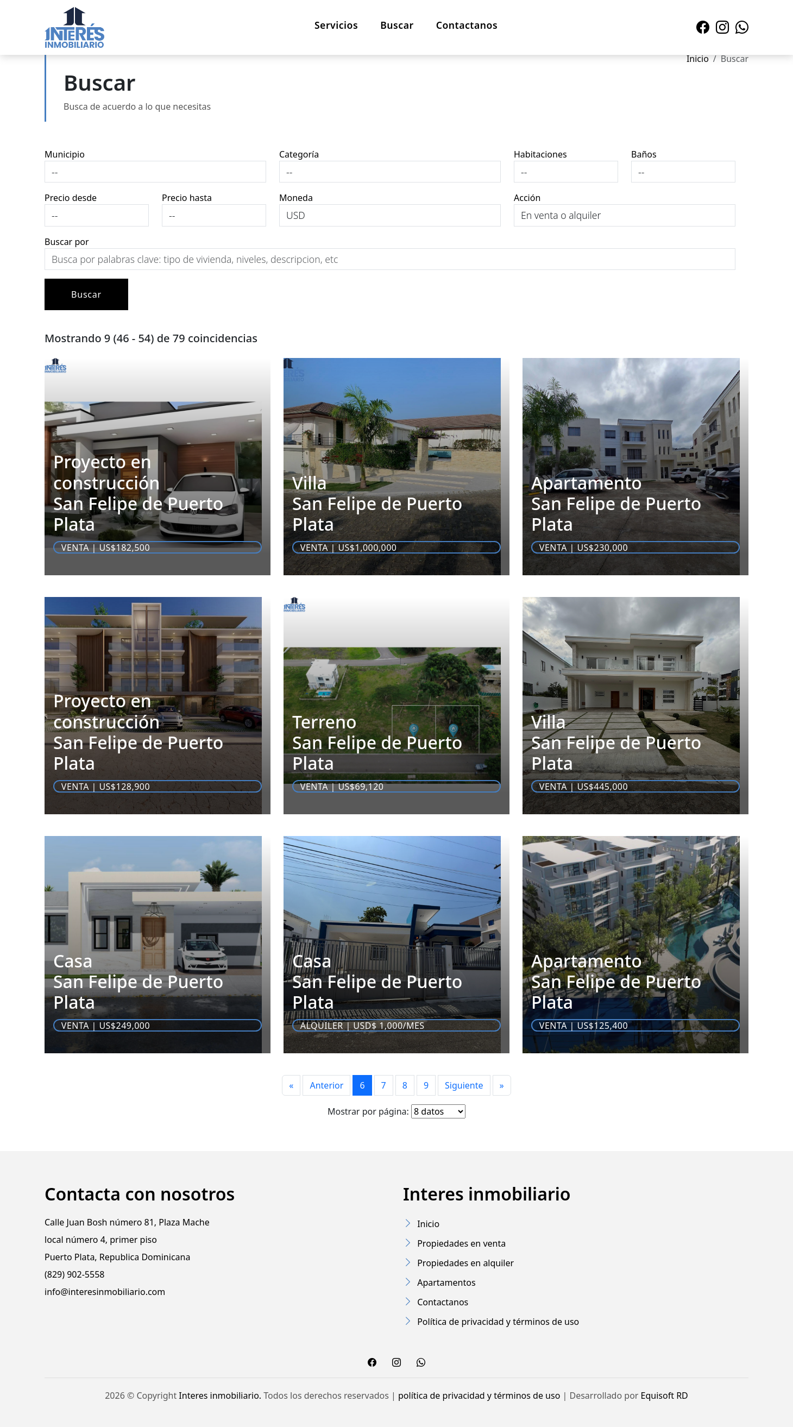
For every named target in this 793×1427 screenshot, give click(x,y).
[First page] (291, 1085)
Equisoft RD (664, 1395)
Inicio (698, 59)
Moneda (296, 198)
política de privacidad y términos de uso (479, 1395)
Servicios (336, 25)
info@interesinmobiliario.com (105, 1292)
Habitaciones (540, 154)
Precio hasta (187, 198)
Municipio (65, 154)
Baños (644, 154)
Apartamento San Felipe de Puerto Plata (616, 503)
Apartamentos (446, 1282)
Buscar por (67, 242)
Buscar (396, 25)
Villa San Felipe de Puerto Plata (377, 503)
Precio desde (71, 198)
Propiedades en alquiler (465, 1263)
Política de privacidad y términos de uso (498, 1322)
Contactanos (467, 25)
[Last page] (502, 1085)
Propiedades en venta (461, 1243)
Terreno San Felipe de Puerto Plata (377, 742)
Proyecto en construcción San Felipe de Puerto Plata (138, 493)
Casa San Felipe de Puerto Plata (138, 981)
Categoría (299, 154)
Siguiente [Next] (464, 1085)
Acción (527, 198)
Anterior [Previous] (326, 1085)
